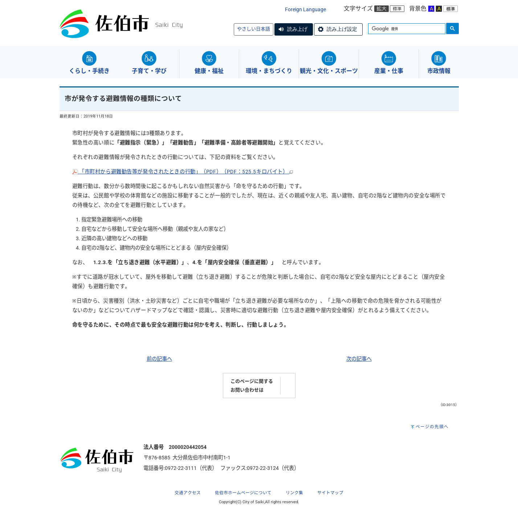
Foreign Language (305, 10)
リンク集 (294, 492)
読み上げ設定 (342, 29)
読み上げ (297, 29)
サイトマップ (330, 492)
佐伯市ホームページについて (243, 492)
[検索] (406, 29)
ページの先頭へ (432, 426)
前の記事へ (159, 359)
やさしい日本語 (253, 29)
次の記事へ (359, 359)
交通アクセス (188, 492)
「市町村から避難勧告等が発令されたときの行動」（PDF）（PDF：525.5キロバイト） (182, 172)
